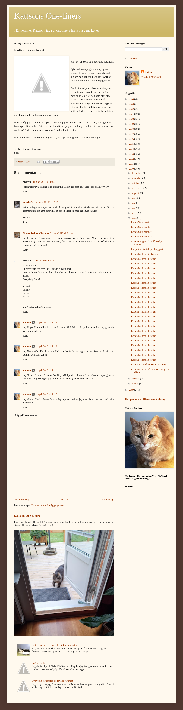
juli (133, 198)
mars (134, 218)
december (137, 173)
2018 (131, 129)
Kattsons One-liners (47, 15)
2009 (131, 389)
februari (136, 378)
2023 (131, 104)
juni (134, 203)
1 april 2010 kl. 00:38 (43, 260)
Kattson (27, 322)
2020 (131, 119)
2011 (131, 163)
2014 (131, 148)
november (137, 178)
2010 (131, 169)
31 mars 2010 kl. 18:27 (44, 182)
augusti (135, 193)
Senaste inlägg (22, 499)
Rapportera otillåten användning (145, 399)
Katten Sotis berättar (141, 222)
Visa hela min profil (151, 77)
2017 (131, 134)
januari (135, 383)
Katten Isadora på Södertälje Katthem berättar (54, 645)
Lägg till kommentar (26, 415)
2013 (131, 154)
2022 (131, 109)
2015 (131, 144)
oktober (136, 183)
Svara (25, 191)
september (137, 188)
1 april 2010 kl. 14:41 (46, 370)
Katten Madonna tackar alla (144, 254)
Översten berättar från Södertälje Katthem (52, 681)
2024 (131, 99)
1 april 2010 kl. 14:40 (46, 346)
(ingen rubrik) (38, 663)
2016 (131, 139)
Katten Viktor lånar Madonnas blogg (149, 364)
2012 (131, 159)
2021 (131, 114)
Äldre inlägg (107, 499)
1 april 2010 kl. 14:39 (46, 322)
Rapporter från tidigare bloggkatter (148, 249)
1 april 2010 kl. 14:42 (46, 394)
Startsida (65, 499)
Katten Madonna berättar (143, 259)
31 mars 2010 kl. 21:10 (61, 233)
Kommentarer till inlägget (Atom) (47, 505)
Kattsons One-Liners (27, 515)
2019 (131, 124)
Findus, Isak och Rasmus (36, 233)
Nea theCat (28, 202)
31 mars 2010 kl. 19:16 (46, 202)
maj (134, 208)
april (134, 213)
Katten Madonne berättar (143, 268)
